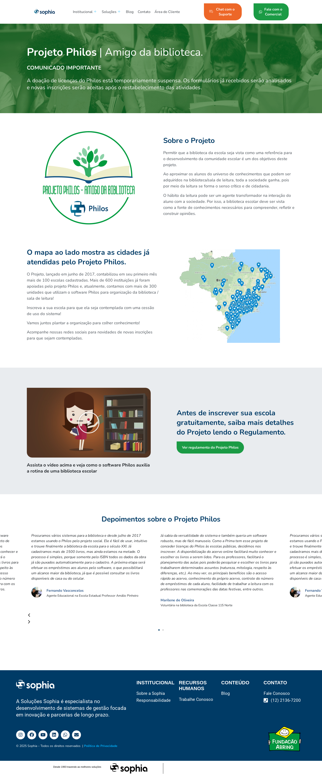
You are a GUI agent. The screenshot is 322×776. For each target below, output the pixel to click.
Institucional (84, 11)
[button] (89, 422)
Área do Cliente (164, 11)
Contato (142, 11)
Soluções (110, 11)
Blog (128, 11)
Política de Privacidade (100, 746)
